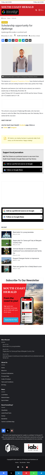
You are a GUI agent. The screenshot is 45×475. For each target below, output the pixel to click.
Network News (5, 397)
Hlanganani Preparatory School (20, 81)
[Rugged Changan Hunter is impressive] (6, 260)
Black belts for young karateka (23, 232)
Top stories (23, 462)
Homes (3, 416)
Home (3, 18)
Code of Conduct (6, 379)
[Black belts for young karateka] (6, 234)
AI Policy (3, 384)
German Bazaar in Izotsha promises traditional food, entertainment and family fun (27, 251)
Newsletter (4, 418)
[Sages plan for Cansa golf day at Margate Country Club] (6, 242)
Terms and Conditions (7, 382)
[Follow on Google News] (22, 170)
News (8, 18)
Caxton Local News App (7, 421)
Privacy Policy (5, 376)
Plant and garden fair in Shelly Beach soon (27, 266)
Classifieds (4, 410)
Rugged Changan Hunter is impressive (26, 258)
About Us (4, 370)
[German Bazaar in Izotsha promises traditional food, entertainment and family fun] (6, 251)
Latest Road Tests (6, 413)
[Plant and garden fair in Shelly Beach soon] (6, 269)
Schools (14, 18)
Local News (4, 394)
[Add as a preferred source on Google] (10, 12)
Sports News (4, 400)
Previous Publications (7, 373)
